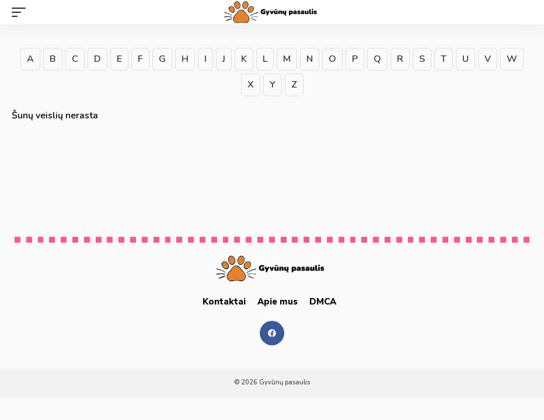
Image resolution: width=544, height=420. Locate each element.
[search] (523, 12)
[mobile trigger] (22, 12)
